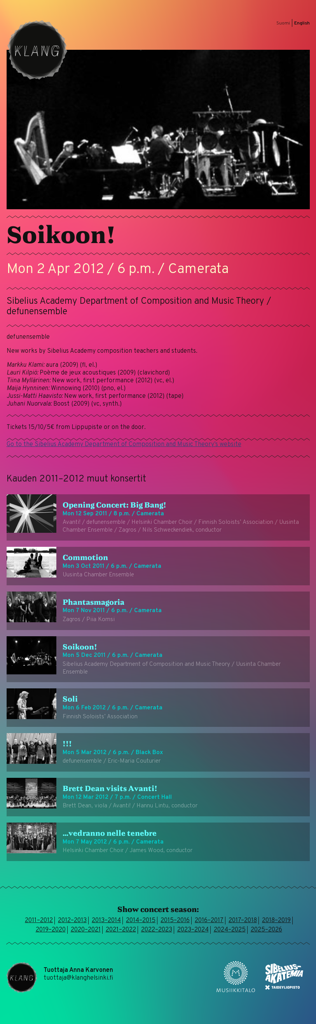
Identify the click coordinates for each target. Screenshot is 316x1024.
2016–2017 (209, 920)
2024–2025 (230, 930)
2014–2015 (140, 920)
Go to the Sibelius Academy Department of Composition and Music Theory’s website (124, 444)
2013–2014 (106, 920)
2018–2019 (276, 920)
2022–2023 (156, 930)
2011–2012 (39, 920)
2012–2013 (72, 920)
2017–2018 (243, 920)
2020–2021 (86, 930)
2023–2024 (193, 930)
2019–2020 (51, 930)
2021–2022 (121, 930)
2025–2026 (266, 930)
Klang (37, 50)
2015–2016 (175, 920)
